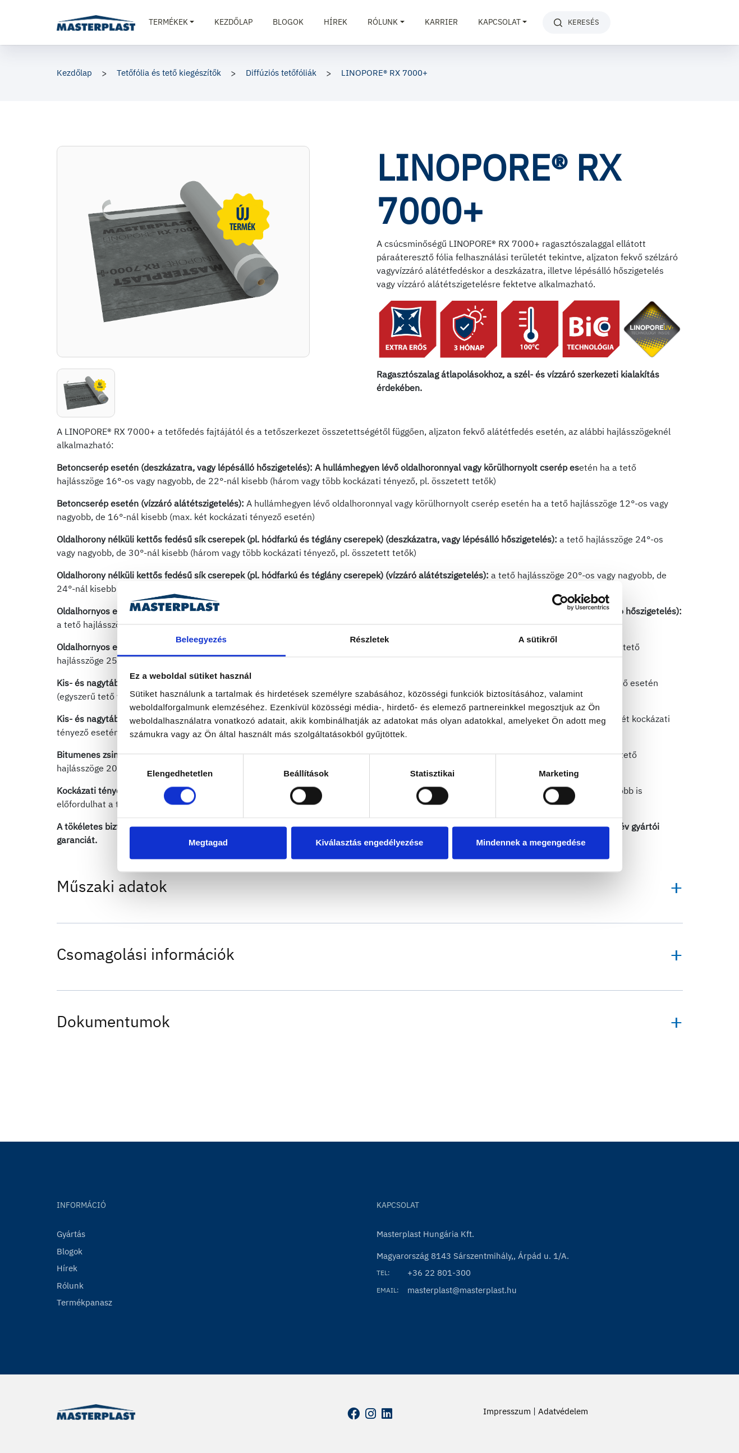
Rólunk (70, 1285)
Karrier (441, 22)
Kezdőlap (233, 22)
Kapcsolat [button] (499, 22)
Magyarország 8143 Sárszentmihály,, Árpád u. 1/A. (473, 1255)
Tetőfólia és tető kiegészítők (169, 72)
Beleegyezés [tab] (201, 639)
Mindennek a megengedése (530, 842)
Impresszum (507, 1411)
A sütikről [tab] (538, 639)
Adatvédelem (563, 1411)
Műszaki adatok (112, 886)
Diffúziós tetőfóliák (281, 72)
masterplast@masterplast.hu (462, 1290)
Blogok (288, 22)
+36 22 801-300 (439, 1272)
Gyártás (71, 1234)
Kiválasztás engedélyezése (370, 842)
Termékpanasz (84, 1302)
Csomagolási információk (146, 954)
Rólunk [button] (383, 22)
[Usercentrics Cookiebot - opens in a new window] (560, 602)
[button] (86, 393)
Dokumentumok (113, 1021)
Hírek (335, 22)
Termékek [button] (168, 22)
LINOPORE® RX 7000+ (384, 72)
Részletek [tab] (369, 639)
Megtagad (208, 842)
